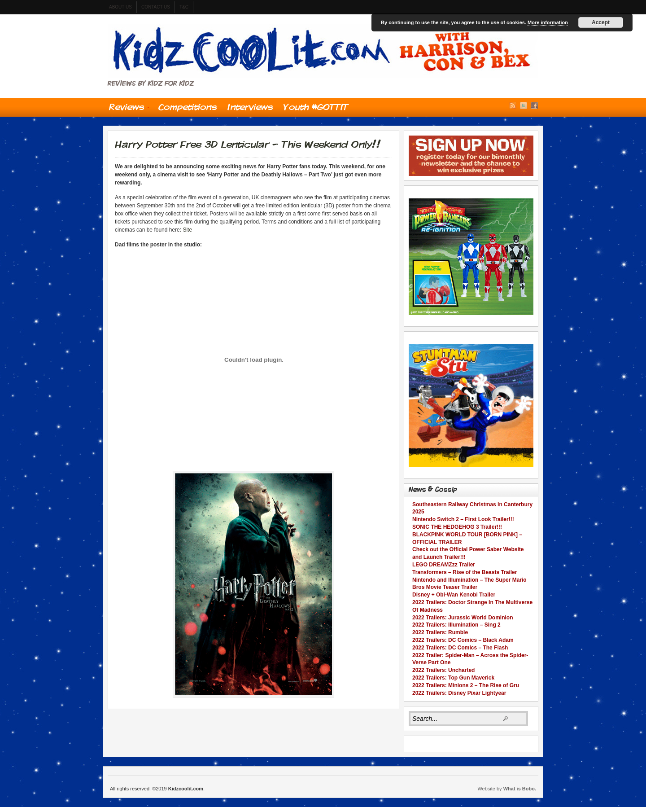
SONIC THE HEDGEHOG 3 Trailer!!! (457, 527)
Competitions (187, 106)
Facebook (534, 105)
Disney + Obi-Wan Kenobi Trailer (453, 595)
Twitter (523, 105)
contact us (155, 6)
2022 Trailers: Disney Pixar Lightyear (459, 693)
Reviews (126, 109)
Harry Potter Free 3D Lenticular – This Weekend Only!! (248, 144)
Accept (601, 22)
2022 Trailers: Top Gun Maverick (453, 678)
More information (548, 22)
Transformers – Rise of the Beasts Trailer (464, 572)
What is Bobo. (519, 788)
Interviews (250, 106)
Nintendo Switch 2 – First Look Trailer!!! (463, 519)
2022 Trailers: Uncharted (443, 670)
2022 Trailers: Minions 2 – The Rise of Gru (465, 685)
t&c (183, 6)
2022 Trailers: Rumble (440, 632)
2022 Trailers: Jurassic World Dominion (462, 617)
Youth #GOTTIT (316, 106)
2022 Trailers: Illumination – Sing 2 (456, 625)
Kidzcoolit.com (323, 51)
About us (120, 6)
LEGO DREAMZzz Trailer (443, 564)
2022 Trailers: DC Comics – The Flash (460, 648)
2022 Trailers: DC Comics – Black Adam (463, 640)
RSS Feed (512, 105)
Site (187, 230)
